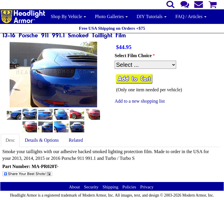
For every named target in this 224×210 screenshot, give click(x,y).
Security (91, 187)
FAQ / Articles (190, 16)
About (74, 187)
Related (76, 140)
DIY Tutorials (151, 16)
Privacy (147, 187)
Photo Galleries (111, 16)
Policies (129, 187)
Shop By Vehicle (68, 16)
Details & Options (42, 140)
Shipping (110, 187)
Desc (10, 140)
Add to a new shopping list (140, 101)
